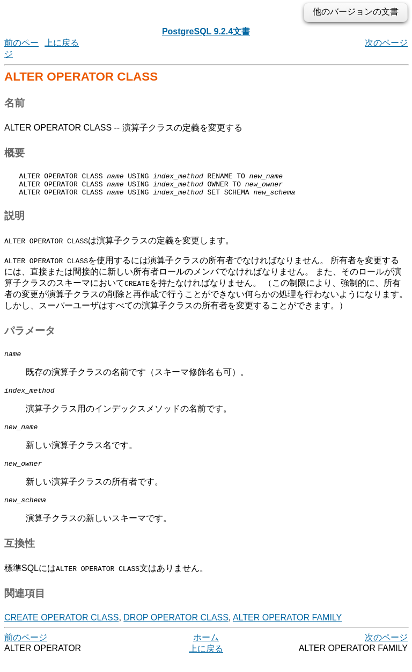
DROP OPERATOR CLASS (176, 630)
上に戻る (62, 42)
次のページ (386, 42)
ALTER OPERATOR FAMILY (287, 630)
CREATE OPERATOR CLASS (61, 630)
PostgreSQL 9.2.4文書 (206, 31)
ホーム (206, 650)
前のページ (25, 650)
